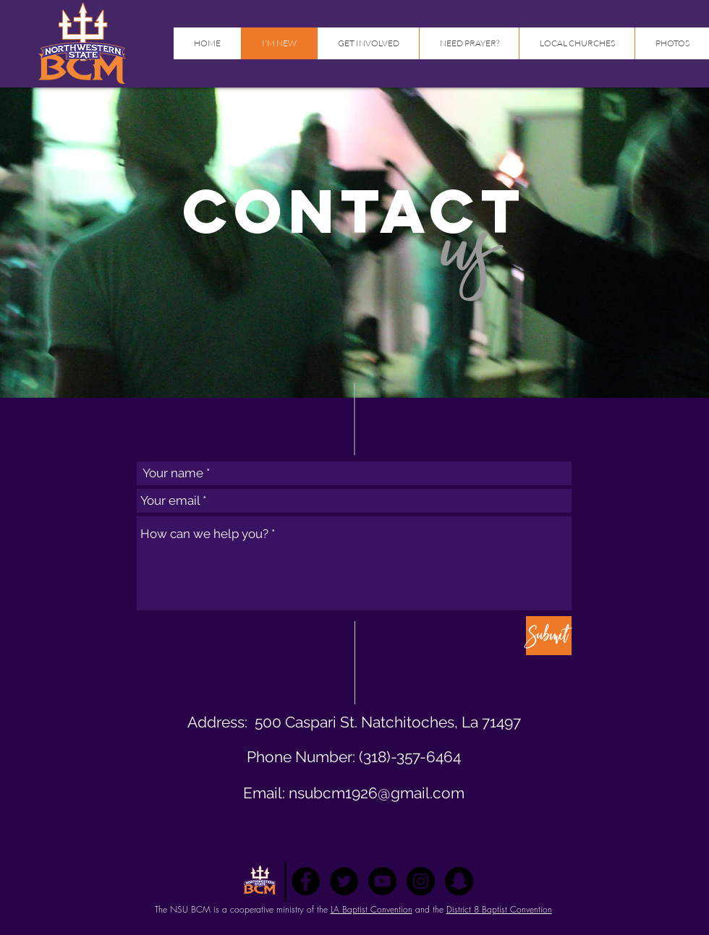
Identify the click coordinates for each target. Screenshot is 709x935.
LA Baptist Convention (371, 909)
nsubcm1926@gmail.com (376, 793)
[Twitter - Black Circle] (344, 881)
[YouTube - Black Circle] (382, 881)
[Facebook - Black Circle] (306, 881)
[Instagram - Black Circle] (421, 881)
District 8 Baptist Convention (499, 909)
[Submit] (549, 635)
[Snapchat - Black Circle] (459, 881)
